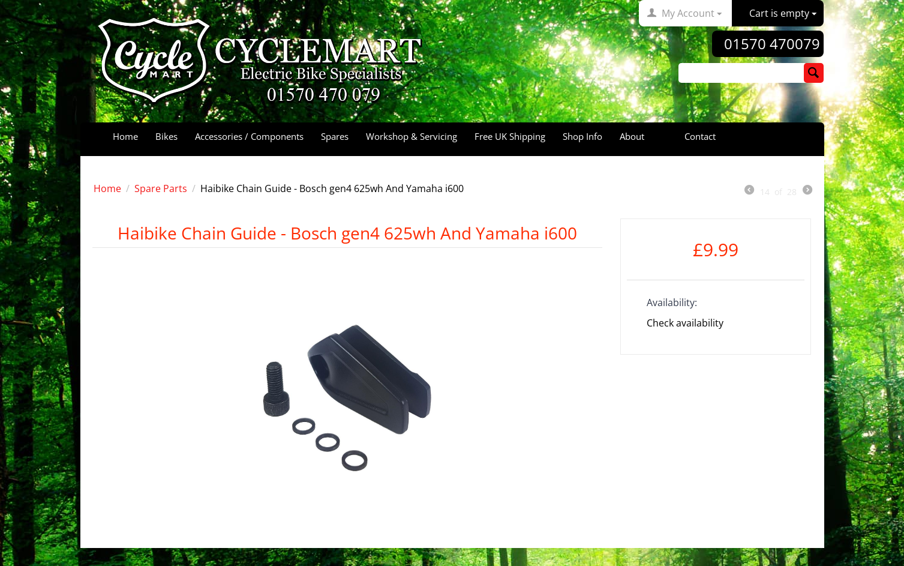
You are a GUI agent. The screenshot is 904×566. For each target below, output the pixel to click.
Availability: (672, 302)
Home (125, 136)
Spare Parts (160, 188)
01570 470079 (772, 43)
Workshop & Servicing (411, 136)
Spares (335, 136)
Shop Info (582, 136)
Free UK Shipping (509, 136)
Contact (700, 136)
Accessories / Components (249, 136)
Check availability (685, 323)
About (632, 136)
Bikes (166, 136)
